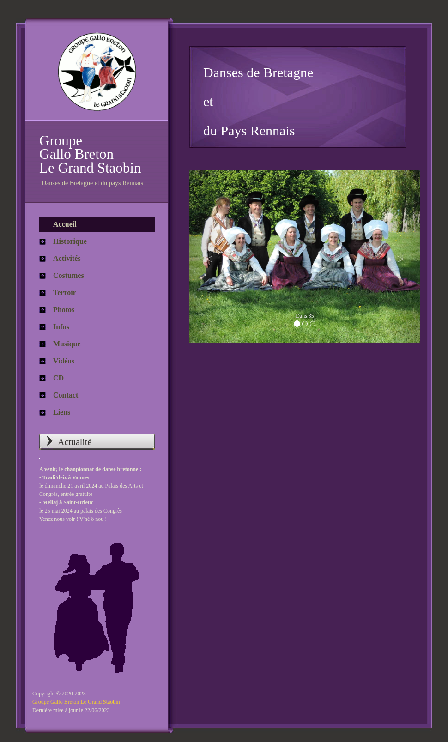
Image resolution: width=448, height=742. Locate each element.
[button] (206, 256)
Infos (61, 327)
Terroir (64, 292)
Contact (65, 395)
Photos (63, 310)
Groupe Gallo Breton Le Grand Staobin (76, 702)
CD (58, 378)
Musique (67, 344)
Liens (61, 412)
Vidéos (63, 361)
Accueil (65, 224)
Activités (67, 258)
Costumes (68, 275)
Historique (70, 241)
